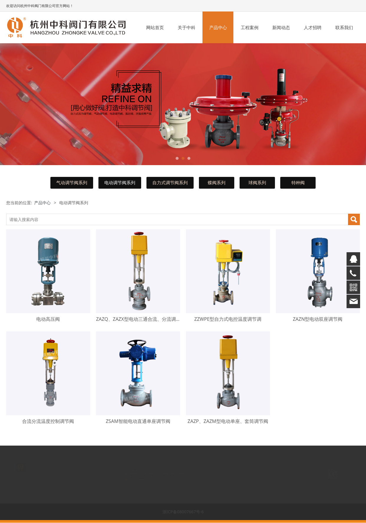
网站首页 (155, 27)
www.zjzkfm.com (127, 476)
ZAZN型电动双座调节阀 (318, 319)
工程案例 (249, 27)
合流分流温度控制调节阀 (48, 421)
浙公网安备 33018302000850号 (118, 480)
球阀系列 (257, 183)
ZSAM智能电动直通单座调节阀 (138, 421)
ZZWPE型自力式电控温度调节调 (227, 319)
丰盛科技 (152, 480)
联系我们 (344, 27)
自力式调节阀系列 (170, 183)
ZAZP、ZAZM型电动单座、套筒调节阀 (228, 421)
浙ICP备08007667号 (165, 476)
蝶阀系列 (216, 183)
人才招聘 (313, 27)
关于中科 (186, 27)
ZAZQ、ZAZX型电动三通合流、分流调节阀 (140, 319)
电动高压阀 (48, 319)
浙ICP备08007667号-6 (183, 511)
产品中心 (218, 27)
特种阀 (298, 183)
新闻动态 (281, 27)
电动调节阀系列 (119, 183)
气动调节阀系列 (71, 183)
